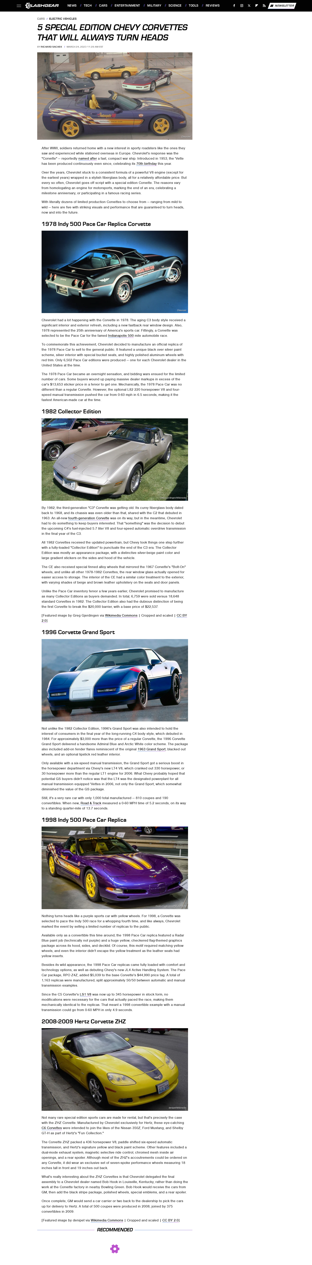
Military (154, 5)
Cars (103, 5)
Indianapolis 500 (121, 335)
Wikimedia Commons (121, 615)
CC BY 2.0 (170, 1220)
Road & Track (91, 803)
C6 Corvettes (52, 1128)
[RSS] (264, 6)
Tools (193, 5)
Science (175, 5)
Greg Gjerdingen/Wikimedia (173, 498)
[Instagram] (242, 6)
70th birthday (146, 163)
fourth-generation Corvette (88, 518)
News (72, 5)
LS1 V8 (85, 994)
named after (87, 158)
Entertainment (127, 5)
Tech (88, 5)
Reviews (213, 5)
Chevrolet (186, 137)
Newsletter (281, 6)
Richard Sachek (51, 46)
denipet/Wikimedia (177, 1108)
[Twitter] (249, 6)
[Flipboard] (257, 6)
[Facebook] (234, 6)
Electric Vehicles (63, 19)
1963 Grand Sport (151, 749)
